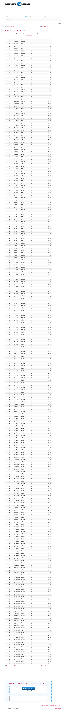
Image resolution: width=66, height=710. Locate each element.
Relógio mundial (48, 16)
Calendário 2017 (29, 35)
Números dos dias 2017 (28, 688)
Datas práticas (29, 16)
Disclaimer (43, 705)
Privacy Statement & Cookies (51, 705)
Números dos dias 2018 (46, 26)
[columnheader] (9, 38)
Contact (59, 705)
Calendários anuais (11, 16)
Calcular (8, 19)
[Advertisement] (34, 11)
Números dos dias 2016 (11, 26)
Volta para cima (58, 708)
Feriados (20, 16)
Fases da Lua (38, 16)
